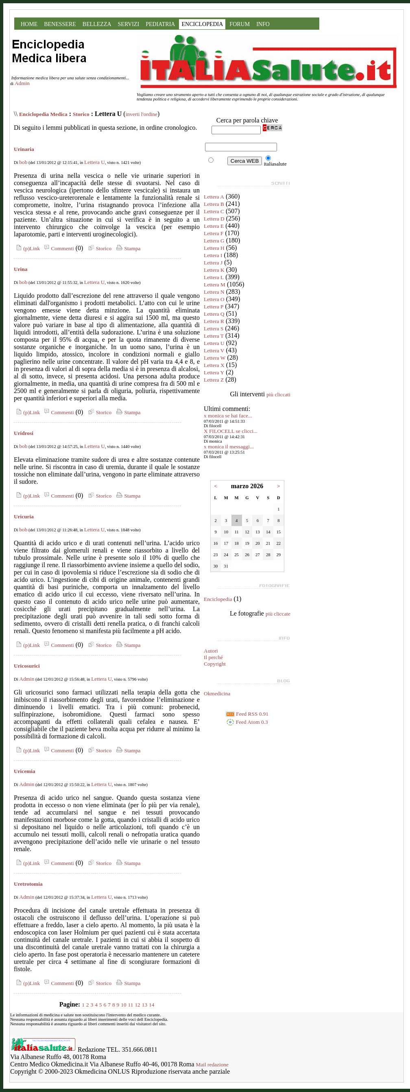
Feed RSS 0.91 (247, 714)
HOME (29, 24)
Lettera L (214, 277)
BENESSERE (60, 24)
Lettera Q (214, 314)
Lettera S (213, 328)
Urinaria (24, 149)
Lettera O (214, 299)
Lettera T (214, 336)
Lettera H (214, 248)
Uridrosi (23, 433)
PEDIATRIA (160, 24)
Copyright (215, 664)
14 (151, 1005)
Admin (22, 83)
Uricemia (24, 771)
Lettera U (94, 162)
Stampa (127, 248)
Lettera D (214, 219)
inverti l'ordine (141, 114)
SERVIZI (129, 24)
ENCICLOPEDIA (202, 24)
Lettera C (214, 211)
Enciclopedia (218, 599)
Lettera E (214, 226)
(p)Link (27, 248)
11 (130, 1005)
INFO (263, 24)
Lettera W (214, 358)
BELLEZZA (97, 24)
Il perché (213, 657)
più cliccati (278, 394)
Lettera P (213, 307)
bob (23, 162)
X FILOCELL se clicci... (230, 431)
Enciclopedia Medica (43, 114)
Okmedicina (217, 693)
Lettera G (214, 241)
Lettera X (214, 365)
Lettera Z (214, 380)
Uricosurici (27, 666)
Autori (211, 651)
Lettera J (213, 263)
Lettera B (214, 204)
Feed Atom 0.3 (247, 722)
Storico (81, 114)
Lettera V (214, 350)
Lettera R (214, 321)
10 (123, 1005)
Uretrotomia (28, 884)
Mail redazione (212, 1064)
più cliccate (278, 614)
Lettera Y (214, 372)
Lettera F (213, 233)
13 (144, 1005)
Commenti (57, 248)
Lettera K (214, 270)
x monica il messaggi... (229, 446)
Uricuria (24, 516)
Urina (20, 269)
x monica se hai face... (228, 416)
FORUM (239, 24)
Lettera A (214, 197)
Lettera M (214, 285)
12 (137, 1005)
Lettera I (213, 255)
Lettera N (214, 292)
